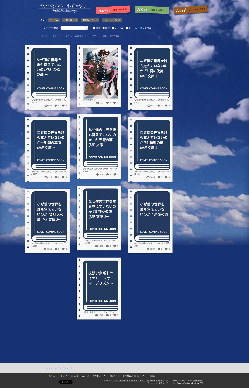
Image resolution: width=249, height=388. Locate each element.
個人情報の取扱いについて (133, 376)
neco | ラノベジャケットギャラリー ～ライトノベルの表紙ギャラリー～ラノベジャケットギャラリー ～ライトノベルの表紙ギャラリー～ (65, 8)
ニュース (85, 376)
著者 (98, 28)
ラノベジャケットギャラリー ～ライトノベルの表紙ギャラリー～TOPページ (70, 36)
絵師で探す (152, 10)
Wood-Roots (198, 380)
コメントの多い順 (112, 20)
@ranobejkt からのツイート (59, 368)
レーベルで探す (190, 10)
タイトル (133, 28)
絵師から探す (108, 36)
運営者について (99, 376)
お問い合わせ (114, 376)
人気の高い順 (70, 20)
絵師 (107, 28)
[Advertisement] (124, 336)
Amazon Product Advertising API (190, 383)
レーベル (119, 28)
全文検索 (147, 28)
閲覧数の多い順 (90, 20)
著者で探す (114, 10)
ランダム (54, 20)
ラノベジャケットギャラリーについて (63, 376)
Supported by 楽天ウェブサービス (161, 383)
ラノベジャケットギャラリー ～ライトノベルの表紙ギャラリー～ (139, 380)
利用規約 (151, 376)
